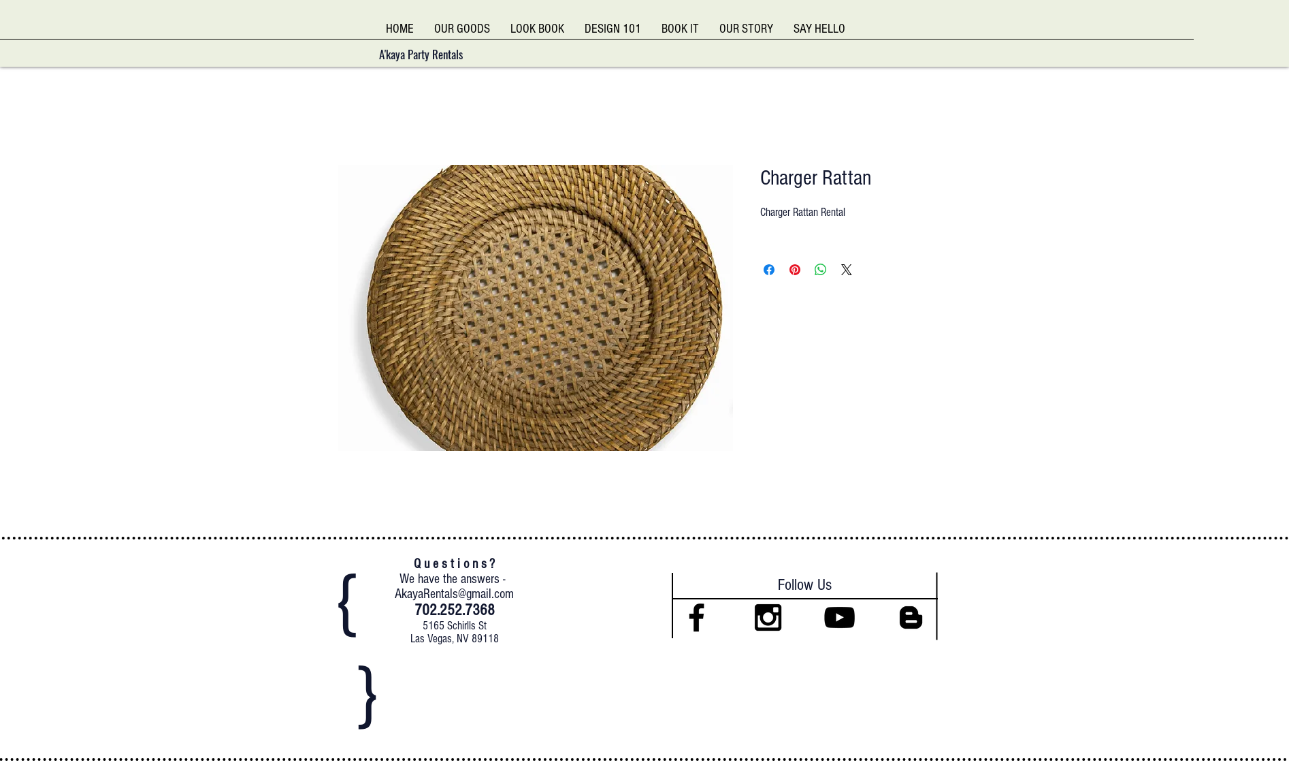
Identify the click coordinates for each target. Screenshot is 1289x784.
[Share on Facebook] (769, 270)
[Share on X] (846, 270)
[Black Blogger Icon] (911, 617)
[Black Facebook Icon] (696, 617)
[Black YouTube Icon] (839, 617)
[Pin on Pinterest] (795, 270)
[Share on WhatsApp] (821, 270)
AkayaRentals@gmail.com (454, 593)
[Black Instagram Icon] (768, 617)
